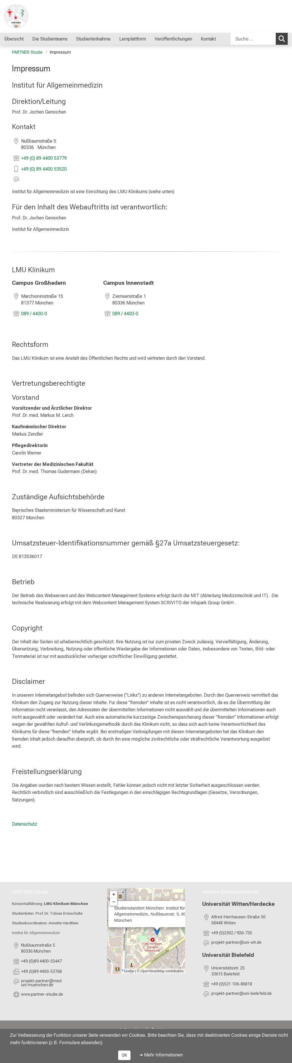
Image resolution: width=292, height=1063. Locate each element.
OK (124, 1055)
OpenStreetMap (153, 971)
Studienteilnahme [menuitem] (93, 39)
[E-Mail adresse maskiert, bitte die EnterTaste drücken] (55, 983)
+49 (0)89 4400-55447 (41, 961)
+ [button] (113, 894)
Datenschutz (24, 824)
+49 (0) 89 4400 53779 (44, 158)
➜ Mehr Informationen (161, 1055)
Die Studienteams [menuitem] (50, 39)
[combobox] (259, 39)
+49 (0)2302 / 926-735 (231, 933)
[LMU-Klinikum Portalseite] (38, 16)
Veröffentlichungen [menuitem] (173, 39)
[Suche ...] (253, 39)
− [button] (113, 902)
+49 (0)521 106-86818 (232, 984)
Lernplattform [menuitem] (132, 39)
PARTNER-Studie (27, 52)
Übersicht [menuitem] (14, 39)
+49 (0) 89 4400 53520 (44, 169)
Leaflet (129, 971)
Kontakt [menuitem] (208, 39)
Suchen (283, 38)
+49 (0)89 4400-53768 (41, 971)
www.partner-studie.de (42, 994)
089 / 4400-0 (34, 313)
